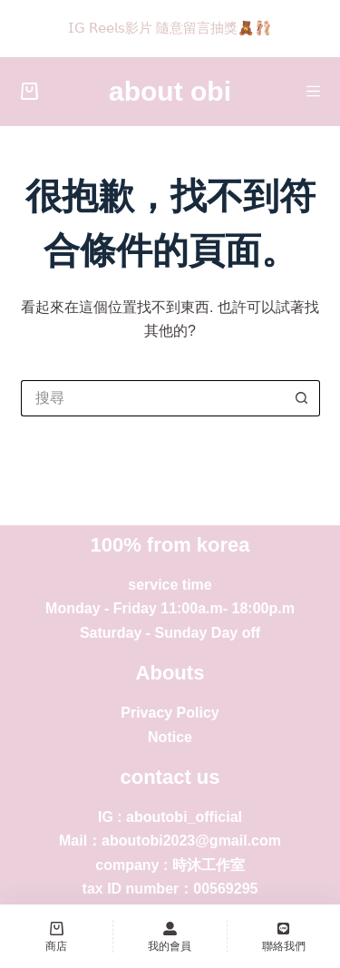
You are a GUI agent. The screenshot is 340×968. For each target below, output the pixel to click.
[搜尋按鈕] (302, 398)
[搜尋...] (152, 398)
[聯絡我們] (284, 936)
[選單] (313, 91)
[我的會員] (169, 936)
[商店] (56, 936)
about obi (170, 91)
